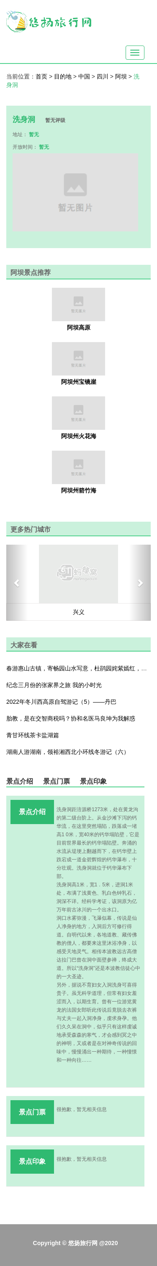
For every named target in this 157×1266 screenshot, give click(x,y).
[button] (17, 583)
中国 (85, 76)
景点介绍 (19, 781)
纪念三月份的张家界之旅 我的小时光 (54, 685)
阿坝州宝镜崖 (78, 381)
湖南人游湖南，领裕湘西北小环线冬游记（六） (67, 751)
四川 (103, 76)
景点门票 (56, 781)
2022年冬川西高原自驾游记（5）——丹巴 (61, 701)
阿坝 (122, 76)
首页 (41, 76)
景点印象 (93, 781)
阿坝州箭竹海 (78, 490)
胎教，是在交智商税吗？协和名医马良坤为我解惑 (70, 718)
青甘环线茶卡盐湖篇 (32, 735)
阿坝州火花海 (78, 436)
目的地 (63, 76)
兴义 (79, 612)
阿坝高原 (78, 327)
